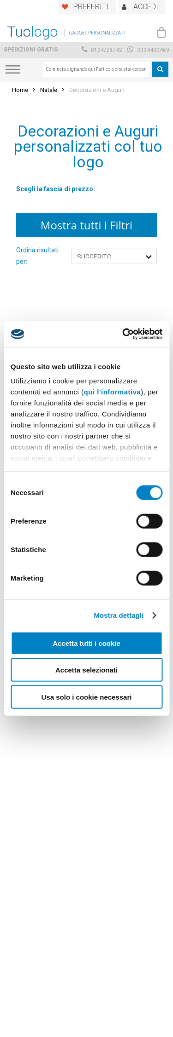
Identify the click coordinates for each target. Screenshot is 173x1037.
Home (20, 89)
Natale (48, 89)
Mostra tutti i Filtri (86, 225)
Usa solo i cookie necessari (87, 697)
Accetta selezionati (86, 670)
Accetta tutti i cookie (86, 643)
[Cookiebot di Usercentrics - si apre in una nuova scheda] (123, 334)
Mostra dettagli (118, 615)
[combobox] (96, 69)
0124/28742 (102, 50)
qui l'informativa (112, 392)
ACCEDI (145, 6)
